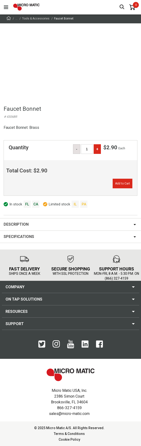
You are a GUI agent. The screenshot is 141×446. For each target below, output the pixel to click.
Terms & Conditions (69, 434)
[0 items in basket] (132, 7)
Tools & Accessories (35, 18)
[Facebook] (99, 344)
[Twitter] (41, 344)
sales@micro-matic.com (69, 413)
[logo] (26, 7)
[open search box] (122, 7)
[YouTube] (70, 344)
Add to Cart (122, 183)
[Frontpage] (8, 19)
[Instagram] (56, 344)
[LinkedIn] (85, 344)
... (16, 18)
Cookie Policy (69, 439)
